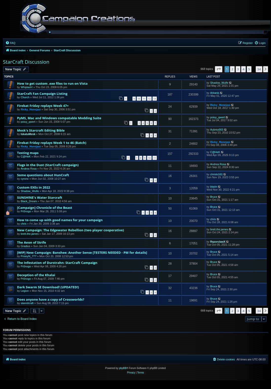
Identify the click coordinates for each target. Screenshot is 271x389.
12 (149, 98)
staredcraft (27, 303)
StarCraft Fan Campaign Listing (42, 93)
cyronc (25, 178)
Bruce (213, 196)
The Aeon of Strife (31, 242)
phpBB (122, 368)
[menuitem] (10, 43)
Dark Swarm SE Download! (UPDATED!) (48, 287)
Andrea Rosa (29, 168)
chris (23, 223)
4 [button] (243, 69)
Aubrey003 (216, 129)
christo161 (216, 174)
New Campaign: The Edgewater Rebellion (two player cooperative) (70, 230)
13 (154, 98)
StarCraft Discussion (26, 61)
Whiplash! (27, 87)
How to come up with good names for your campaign (60, 220)
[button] (218, 69)
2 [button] (232, 69)
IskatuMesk (28, 134)
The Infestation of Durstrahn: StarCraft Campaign (57, 262)
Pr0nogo (26, 211)
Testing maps (28, 153)
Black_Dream (29, 201)
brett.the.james (30, 233)
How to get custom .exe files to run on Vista (52, 83)
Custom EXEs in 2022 (33, 187)
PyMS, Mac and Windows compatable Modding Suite (59, 118)
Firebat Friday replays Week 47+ (43, 105)
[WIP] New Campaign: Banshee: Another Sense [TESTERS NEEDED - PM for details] (82, 252)
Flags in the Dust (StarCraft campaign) (48, 165)
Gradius (25, 246)
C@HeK (26, 156)
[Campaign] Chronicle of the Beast (44, 207)
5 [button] (249, 69)
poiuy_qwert (28, 121)
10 (139, 98)
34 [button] (259, 69)
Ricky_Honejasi (31, 109)
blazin (213, 186)
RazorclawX (218, 241)
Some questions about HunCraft (43, 175)
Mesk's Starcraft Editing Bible (40, 130)
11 (144, 98)
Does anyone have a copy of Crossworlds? (50, 299)
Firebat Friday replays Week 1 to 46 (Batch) (51, 142)
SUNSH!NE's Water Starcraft (39, 197)
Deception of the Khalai (36, 275)
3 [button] (238, 69)
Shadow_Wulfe (219, 82)
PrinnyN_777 (29, 256)
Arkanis (214, 92)
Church (25, 97)
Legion (25, 290)
